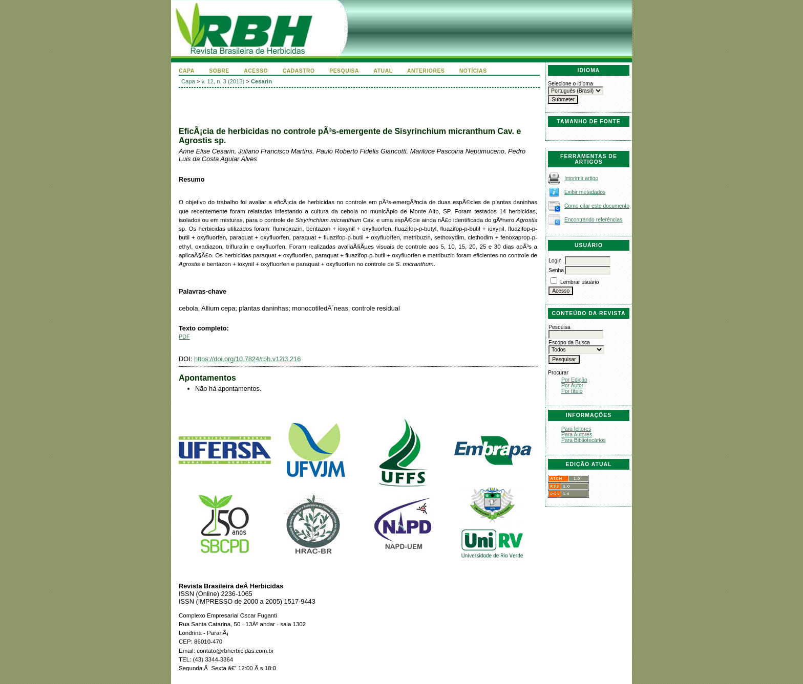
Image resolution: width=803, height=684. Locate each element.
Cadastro (299, 71)
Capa (187, 71)
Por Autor (572, 385)
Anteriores (426, 71)
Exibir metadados (584, 192)
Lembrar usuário (579, 282)
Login (554, 260)
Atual (383, 71)
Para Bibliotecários (583, 440)
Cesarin (261, 81)
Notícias (473, 71)
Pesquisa (344, 71)
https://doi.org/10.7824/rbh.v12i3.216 (247, 359)
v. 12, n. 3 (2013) (223, 81)
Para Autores (576, 434)
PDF (184, 337)
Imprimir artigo (581, 178)
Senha (556, 270)
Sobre (219, 71)
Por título (572, 391)
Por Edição (574, 380)
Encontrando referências (593, 220)
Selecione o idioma (570, 83)
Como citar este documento (596, 206)
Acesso (256, 71)
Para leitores (576, 429)
